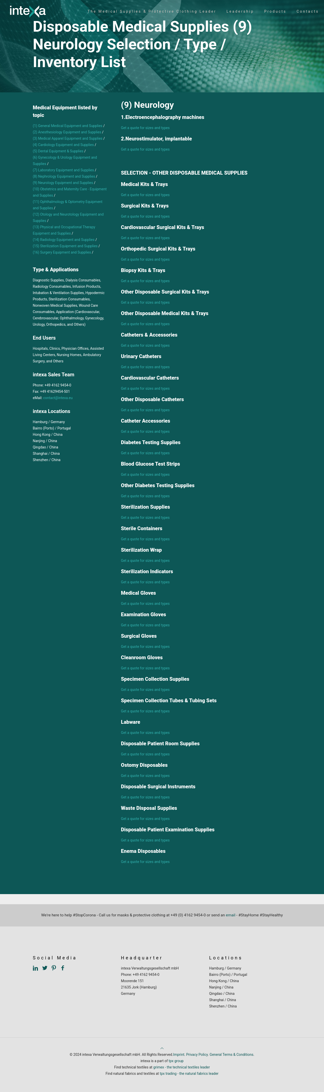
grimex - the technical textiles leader (181, 1067)
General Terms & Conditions (231, 1055)
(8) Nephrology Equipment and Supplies (64, 176)
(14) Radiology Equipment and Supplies (64, 240)
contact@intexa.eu (57, 398)
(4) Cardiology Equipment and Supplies (63, 145)
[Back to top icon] (162, 1048)
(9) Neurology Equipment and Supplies (63, 183)
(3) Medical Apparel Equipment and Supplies (68, 138)
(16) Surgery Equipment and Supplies (62, 252)
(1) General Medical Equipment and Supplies (68, 126)
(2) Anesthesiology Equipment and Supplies (67, 132)
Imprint (178, 1055)
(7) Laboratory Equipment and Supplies (63, 170)
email (230, 915)
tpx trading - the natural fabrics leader (189, 1074)
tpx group (176, 1061)
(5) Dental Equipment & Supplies (58, 151)
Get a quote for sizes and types (145, 128)
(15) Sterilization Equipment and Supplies (65, 246)
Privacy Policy (197, 1055)
